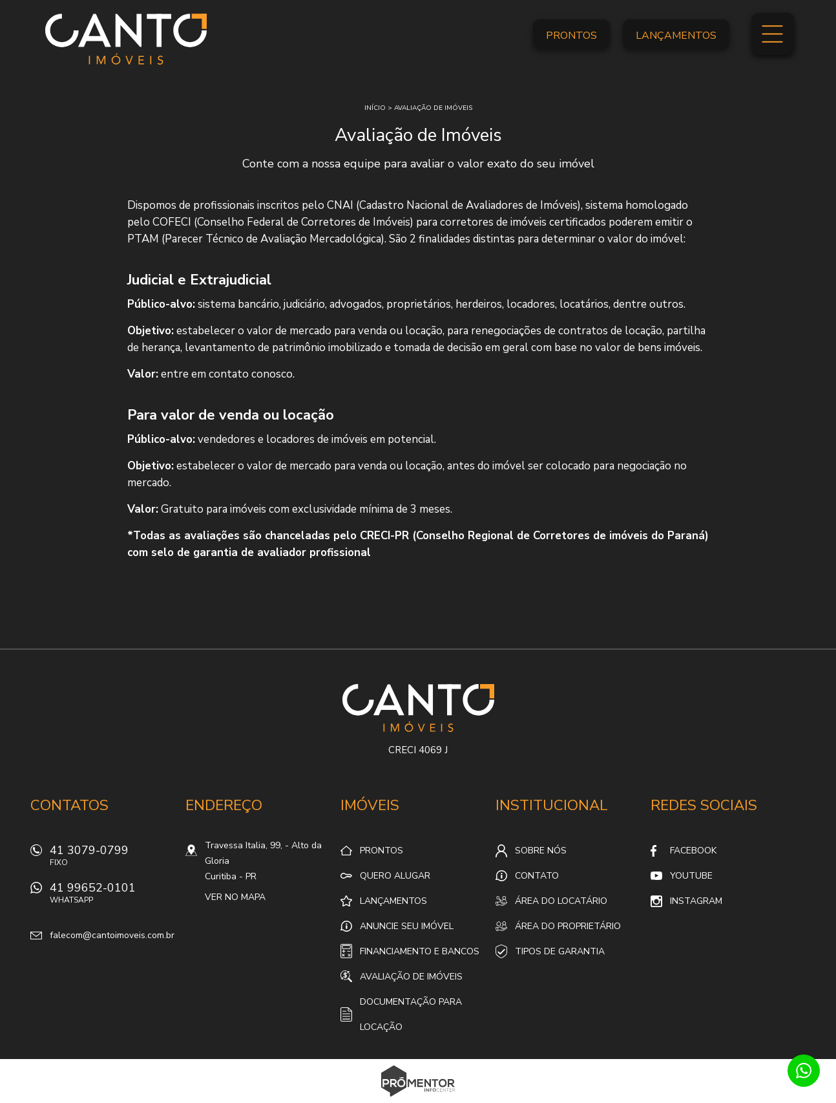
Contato (537, 876)
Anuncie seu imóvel (407, 926)
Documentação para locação (411, 1014)
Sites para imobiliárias (418, 1099)
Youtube (691, 876)
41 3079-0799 (111, 858)
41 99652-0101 (111, 896)
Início (375, 107)
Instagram (696, 901)
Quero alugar (395, 876)
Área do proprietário (568, 926)
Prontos (571, 35)
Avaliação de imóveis (433, 107)
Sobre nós (541, 850)
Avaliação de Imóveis (411, 976)
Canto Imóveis (418, 708)
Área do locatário (561, 901)
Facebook (693, 850)
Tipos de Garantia (560, 951)
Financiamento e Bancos (419, 951)
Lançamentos (676, 35)
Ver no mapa (235, 897)
